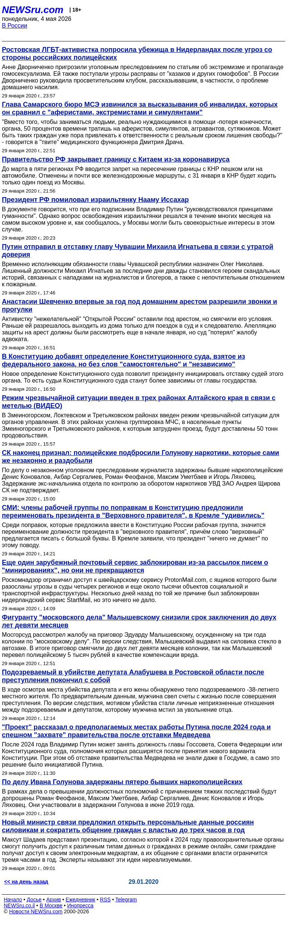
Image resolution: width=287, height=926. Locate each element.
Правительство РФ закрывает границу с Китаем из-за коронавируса (115, 159)
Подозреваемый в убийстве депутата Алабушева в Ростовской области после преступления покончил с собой (133, 676)
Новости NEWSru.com (35, 911)
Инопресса (80, 905)
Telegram (126, 899)
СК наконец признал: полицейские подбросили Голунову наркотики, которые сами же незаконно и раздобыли (140, 456)
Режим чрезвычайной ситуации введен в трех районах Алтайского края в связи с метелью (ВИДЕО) (138, 401)
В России (14, 25)
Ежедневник (80, 899)
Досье (34, 899)
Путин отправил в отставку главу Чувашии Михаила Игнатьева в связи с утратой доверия (137, 250)
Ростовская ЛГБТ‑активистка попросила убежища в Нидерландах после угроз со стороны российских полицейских (137, 53)
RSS (105, 899)
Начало (13, 899)
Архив (53, 899)
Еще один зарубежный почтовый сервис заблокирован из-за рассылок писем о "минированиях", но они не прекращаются (135, 566)
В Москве (51, 905)
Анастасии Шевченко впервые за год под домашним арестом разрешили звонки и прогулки (139, 305)
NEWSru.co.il (19, 905)
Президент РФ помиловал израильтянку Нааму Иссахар (95, 199)
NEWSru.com (33, 9)
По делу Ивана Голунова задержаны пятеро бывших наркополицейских (122, 782)
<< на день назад (26, 882)
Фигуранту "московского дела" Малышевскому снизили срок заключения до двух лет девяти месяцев (139, 621)
